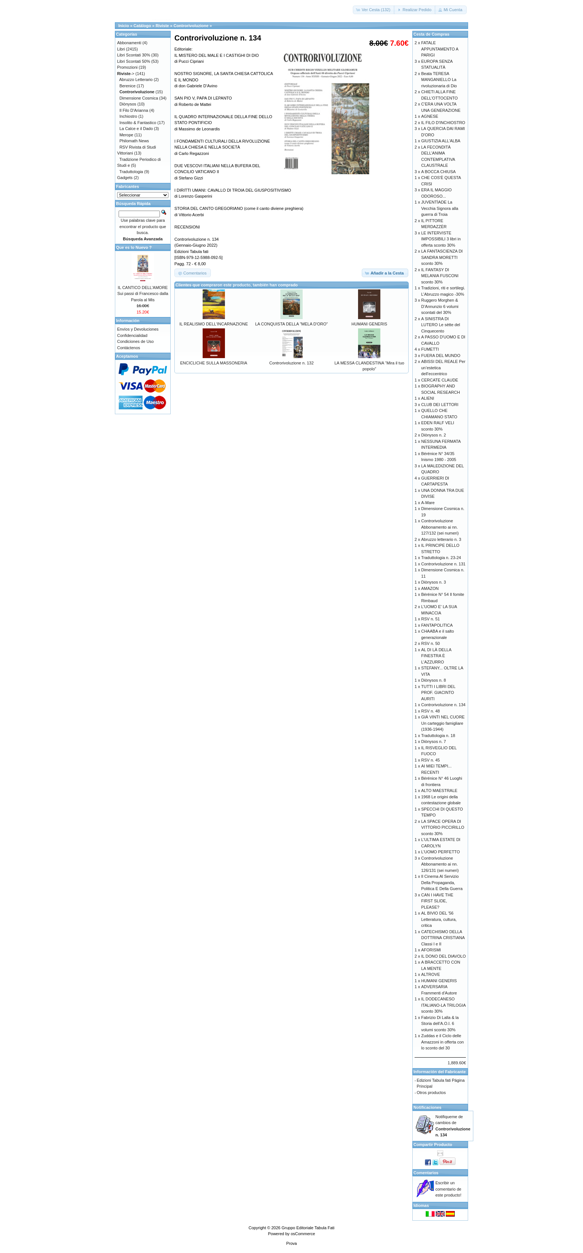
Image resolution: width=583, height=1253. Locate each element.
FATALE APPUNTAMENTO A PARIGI (439, 48)
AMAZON (430, 588)
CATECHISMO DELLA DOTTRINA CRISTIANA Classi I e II (443, 937)
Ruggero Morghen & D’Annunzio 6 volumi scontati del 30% (439, 306)
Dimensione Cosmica (138, 98)
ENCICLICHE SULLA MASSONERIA (213, 363)
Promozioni (127, 67)
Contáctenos (128, 347)
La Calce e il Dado (136, 128)
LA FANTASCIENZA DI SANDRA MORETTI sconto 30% (442, 257)
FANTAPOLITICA (437, 625)
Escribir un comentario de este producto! (448, 1189)
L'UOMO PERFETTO (440, 852)
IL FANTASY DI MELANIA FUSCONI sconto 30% (439, 275)
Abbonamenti (129, 42)
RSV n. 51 (430, 619)
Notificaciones (427, 1107)
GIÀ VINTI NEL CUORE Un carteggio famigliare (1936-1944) (443, 723)
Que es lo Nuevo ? (134, 247)
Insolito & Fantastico (137, 122)
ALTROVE (430, 974)
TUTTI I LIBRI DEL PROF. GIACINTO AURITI (438, 692)
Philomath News (134, 141)
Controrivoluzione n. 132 (291, 363)
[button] (374, 10)
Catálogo (142, 25)
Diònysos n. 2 (433, 435)
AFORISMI (431, 950)
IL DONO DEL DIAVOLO (443, 956)
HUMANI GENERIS (369, 324)
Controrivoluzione (191, 25)
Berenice (127, 86)
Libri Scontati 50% (133, 61)
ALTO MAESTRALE (439, 790)
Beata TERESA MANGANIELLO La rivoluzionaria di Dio (439, 79)
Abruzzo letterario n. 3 (441, 539)
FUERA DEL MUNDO (440, 355)
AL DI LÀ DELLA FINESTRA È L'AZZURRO (436, 655)
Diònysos (127, 104)
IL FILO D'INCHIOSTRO (443, 122)
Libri (121, 49)
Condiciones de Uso (135, 341)
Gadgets (125, 177)
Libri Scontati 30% (133, 55)
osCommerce (303, 1233)
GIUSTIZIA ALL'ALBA (440, 141)
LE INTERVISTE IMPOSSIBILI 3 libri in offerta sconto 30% (441, 239)
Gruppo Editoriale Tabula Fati (307, 1228)
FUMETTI (430, 349)
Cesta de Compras (431, 34)
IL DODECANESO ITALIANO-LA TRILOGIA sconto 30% (443, 1005)
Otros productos (431, 1092)
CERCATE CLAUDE (439, 380)
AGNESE (429, 116)
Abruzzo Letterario (136, 79)
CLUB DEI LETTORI (439, 404)
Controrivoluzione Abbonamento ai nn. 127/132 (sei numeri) (440, 527)
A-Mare (428, 502)
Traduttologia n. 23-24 (441, 557)
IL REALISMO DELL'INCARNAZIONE (213, 324)
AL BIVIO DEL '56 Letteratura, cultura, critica (439, 919)
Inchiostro (128, 116)
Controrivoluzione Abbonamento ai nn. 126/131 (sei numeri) (440, 864)
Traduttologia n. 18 (438, 735)
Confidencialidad (132, 335)
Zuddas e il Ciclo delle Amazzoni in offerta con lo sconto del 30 (442, 1041)
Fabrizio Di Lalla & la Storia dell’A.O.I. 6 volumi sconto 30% (440, 1023)
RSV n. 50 (430, 643)
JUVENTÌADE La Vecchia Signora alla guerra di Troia (439, 208)
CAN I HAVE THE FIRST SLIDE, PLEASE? (437, 901)
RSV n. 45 (430, 760)
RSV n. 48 (430, 711)
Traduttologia (131, 171)
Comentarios (425, 1173)
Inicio (123, 25)
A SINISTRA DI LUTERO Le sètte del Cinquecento (440, 325)
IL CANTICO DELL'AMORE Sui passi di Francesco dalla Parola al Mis (142, 293)
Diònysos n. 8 (433, 680)
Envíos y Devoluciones (137, 329)
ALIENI (427, 398)
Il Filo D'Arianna (133, 110)
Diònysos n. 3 (433, 582)
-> (125, 73)
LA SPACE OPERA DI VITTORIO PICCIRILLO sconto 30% (442, 827)
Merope (126, 135)
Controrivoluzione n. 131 (443, 564)
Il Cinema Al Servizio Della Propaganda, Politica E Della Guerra (442, 882)
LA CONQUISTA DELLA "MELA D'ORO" (291, 324)
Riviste (162, 25)
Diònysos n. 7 (433, 741)
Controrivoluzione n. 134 (443, 704)
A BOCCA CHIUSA (438, 171)
